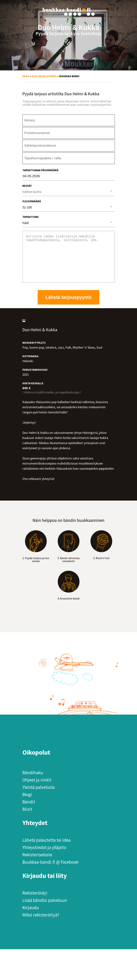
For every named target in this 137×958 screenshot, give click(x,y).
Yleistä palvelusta (38, 796)
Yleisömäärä (31, 201)
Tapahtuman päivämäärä (40, 170)
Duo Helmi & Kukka (44, 76)
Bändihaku (32, 781)
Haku (25, 76)
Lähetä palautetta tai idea (46, 849)
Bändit (28, 811)
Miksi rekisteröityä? (40, 924)
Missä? (27, 185)
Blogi (27, 803)
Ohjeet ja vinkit (36, 789)
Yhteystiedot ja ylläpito (44, 856)
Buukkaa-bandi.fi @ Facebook (50, 871)
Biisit (27, 818)
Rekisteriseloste (37, 863)
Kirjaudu (30, 916)
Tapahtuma (30, 216)
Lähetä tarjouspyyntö (68, 306)
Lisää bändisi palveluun (44, 909)
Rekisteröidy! (34, 902)
